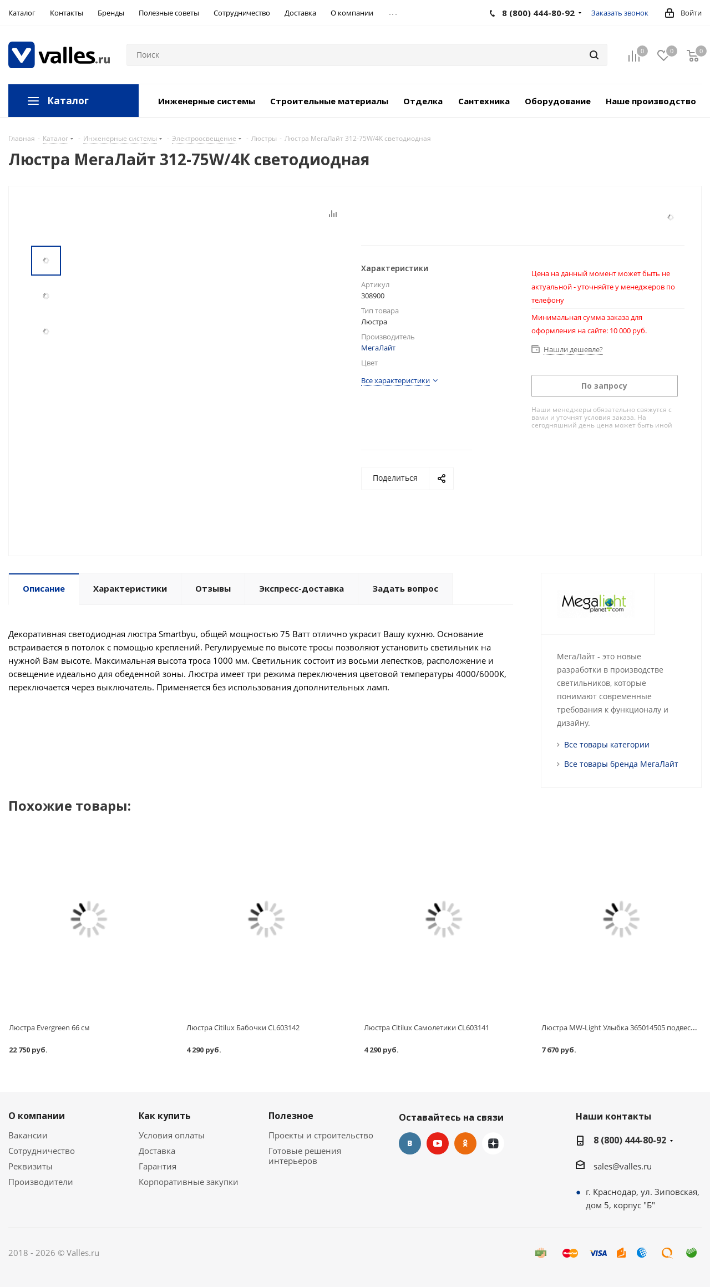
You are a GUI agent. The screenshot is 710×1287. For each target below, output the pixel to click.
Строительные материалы (329, 100)
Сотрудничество (41, 1150)
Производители (40, 1181)
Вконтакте (410, 1143)
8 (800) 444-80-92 (630, 1140)
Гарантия (157, 1166)
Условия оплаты (172, 1135)
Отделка (423, 100)
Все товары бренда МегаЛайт (621, 764)
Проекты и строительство (320, 1135)
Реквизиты (30, 1166)
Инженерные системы (206, 100)
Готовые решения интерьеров (304, 1155)
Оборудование (558, 100)
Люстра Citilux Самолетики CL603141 (426, 1027)
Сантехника (484, 100)
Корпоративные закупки (189, 1181)
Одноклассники (465, 1143)
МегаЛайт (378, 348)
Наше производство (651, 100)
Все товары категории (607, 744)
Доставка (157, 1150)
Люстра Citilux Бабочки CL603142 (243, 1027)
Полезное (290, 1116)
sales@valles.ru (623, 1166)
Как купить (165, 1116)
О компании (36, 1116)
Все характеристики (395, 380)
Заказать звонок (619, 13)
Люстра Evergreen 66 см (49, 1027)
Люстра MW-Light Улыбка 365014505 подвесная (622, 1027)
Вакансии (28, 1135)
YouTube (438, 1143)
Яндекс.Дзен (493, 1143)
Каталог (68, 100)
